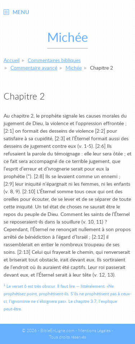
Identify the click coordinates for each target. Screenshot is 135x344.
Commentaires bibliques (54, 60)
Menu (21, 12)
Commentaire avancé (33, 68)
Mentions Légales (94, 330)
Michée (74, 68)
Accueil (11, 60)
